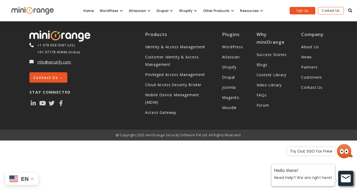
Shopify (188, 11)
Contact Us (330, 10)
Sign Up (302, 10)
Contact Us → (48, 77)
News (306, 56)
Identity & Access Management (175, 46)
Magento (230, 97)
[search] (350, 10)
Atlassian (140, 11)
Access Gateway (160, 112)
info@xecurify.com (54, 62)
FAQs (262, 95)
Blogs (262, 64)
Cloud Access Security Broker (173, 84)
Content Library (271, 74)
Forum (263, 105)
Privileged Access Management (175, 74)
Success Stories (272, 54)
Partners (309, 67)
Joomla (229, 87)
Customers (311, 77)
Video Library (269, 84)
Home (88, 11)
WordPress (111, 11)
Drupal (165, 11)
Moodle (229, 107)
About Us (310, 46)
